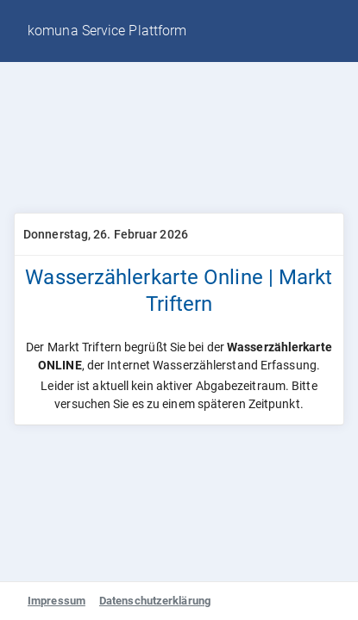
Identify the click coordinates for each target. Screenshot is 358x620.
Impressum (56, 600)
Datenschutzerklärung (154, 600)
